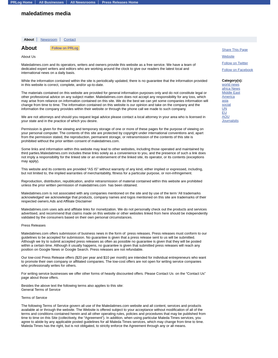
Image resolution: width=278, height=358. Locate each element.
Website (228, 56)
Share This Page (235, 50)
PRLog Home (22, 2)
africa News (231, 88)
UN (224, 109)
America (228, 97)
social (226, 105)
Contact (70, 39)
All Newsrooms (83, 2)
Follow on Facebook (237, 70)
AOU (226, 117)
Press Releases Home (120, 2)
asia (225, 101)
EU (224, 113)
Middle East (231, 93)
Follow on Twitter (235, 63)
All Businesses (51, 2)
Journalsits (230, 121)
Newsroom (49, 39)
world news (230, 84)
